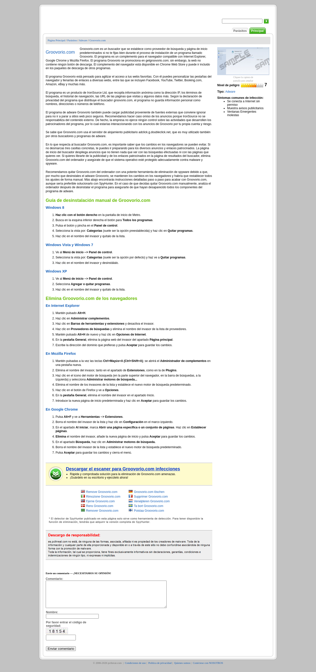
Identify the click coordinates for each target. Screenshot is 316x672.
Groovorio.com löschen (149, 492)
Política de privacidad (160, 668)
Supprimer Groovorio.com (151, 496)
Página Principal (56, 40)
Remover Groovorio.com (102, 510)
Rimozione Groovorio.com (103, 496)
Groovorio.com (97, 40)
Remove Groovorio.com (102, 492)
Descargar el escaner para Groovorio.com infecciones (123, 468)
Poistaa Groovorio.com (149, 510)
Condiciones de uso (135, 668)
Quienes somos (182, 668)
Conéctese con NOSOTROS (208, 668)
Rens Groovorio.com (99, 506)
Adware (83, 40)
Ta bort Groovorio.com (148, 506)
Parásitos (240, 31)
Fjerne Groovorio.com (100, 501)
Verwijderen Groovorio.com (152, 501)
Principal (257, 31)
